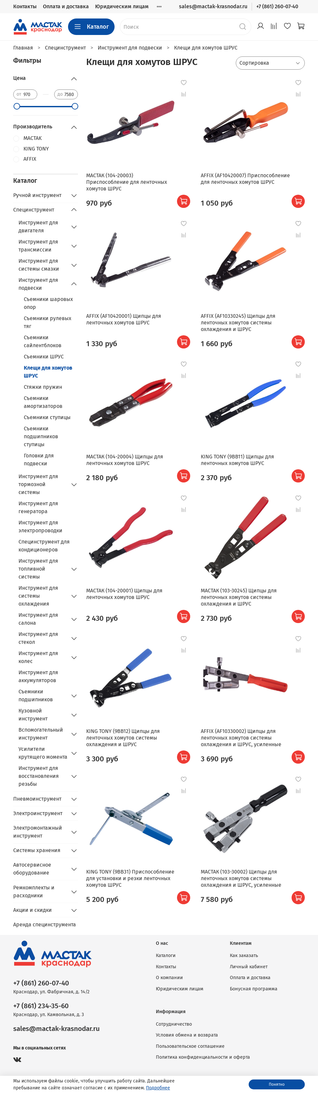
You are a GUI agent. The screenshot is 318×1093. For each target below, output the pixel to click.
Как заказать (244, 955)
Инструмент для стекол (38, 638)
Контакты (25, 6)
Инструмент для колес (38, 657)
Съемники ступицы (47, 417)
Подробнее (158, 1088)
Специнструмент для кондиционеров (44, 546)
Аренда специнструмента (44, 924)
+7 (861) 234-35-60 (41, 1006)
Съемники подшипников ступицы (41, 436)
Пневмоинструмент (37, 799)
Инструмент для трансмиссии (38, 246)
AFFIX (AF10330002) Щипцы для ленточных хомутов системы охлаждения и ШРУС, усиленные (241, 737)
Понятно (277, 1084)
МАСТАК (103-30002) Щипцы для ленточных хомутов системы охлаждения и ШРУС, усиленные (241, 878)
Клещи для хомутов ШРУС (48, 372)
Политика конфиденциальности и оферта (203, 1057)
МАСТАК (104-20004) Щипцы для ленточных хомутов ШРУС (124, 459)
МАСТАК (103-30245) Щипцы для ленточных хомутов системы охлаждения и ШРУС (239, 597)
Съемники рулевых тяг (47, 322)
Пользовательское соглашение (190, 1046)
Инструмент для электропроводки (40, 526)
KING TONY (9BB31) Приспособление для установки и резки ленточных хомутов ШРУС (130, 878)
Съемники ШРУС (44, 356)
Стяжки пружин (43, 387)
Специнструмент (33, 210)
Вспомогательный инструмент (40, 734)
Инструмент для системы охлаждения (38, 596)
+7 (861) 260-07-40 (277, 6)
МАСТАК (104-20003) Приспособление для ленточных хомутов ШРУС (126, 182)
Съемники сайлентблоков (42, 341)
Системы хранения (36, 850)
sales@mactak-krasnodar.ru (213, 6)
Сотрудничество (174, 1024)
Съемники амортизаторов (43, 402)
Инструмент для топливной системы (38, 569)
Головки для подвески (39, 459)
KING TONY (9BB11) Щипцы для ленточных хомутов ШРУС (237, 459)
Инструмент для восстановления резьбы (38, 776)
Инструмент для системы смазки (38, 265)
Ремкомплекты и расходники (33, 891)
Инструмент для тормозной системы (38, 484)
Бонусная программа (253, 989)
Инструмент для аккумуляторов (38, 676)
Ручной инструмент (37, 195)
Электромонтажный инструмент (37, 832)
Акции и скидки (32, 910)
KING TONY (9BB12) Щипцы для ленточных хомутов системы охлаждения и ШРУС (123, 737)
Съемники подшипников (35, 695)
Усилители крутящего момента (42, 753)
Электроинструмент (37, 813)
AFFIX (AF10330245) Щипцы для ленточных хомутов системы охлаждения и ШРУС (238, 322)
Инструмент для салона (38, 619)
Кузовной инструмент (33, 715)
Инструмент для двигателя (38, 226)
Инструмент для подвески (38, 284)
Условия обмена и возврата (187, 1035)
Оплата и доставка (66, 6)
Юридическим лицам (122, 6)
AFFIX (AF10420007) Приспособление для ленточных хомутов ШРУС (245, 178)
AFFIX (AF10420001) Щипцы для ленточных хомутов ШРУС (123, 319)
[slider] (16, 106)
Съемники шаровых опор (48, 303)
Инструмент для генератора (38, 507)
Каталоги (166, 955)
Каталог (91, 27)
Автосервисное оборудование (32, 869)
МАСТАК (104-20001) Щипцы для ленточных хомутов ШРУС (124, 593)
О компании (169, 977)
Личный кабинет (248, 967)
